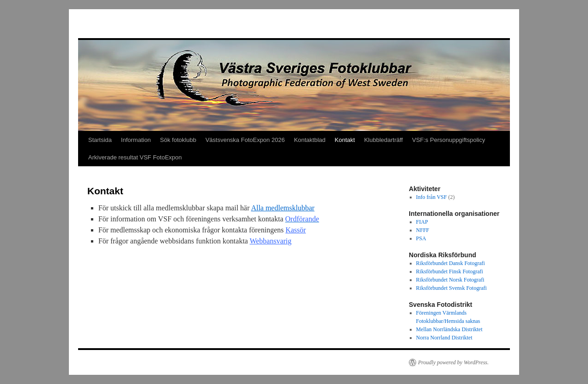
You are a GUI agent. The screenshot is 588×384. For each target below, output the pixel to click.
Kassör (295, 230)
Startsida (100, 139)
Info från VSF (431, 197)
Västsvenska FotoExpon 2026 (245, 139)
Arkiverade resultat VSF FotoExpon (135, 157)
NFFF (423, 230)
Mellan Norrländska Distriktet (449, 329)
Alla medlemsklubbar (282, 208)
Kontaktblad (310, 139)
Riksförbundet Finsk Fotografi (449, 271)
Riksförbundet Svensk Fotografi (451, 288)
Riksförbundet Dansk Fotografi (450, 263)
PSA (421, 238)
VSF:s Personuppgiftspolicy (448, 139)
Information (136, 139)
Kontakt (345, 139)
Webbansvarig (270, 241)
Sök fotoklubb (178, 139)
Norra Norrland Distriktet (444, 337)
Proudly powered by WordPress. (453, 362)
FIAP (422, 222)
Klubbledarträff (383, 139)
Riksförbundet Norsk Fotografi (450, 280)
